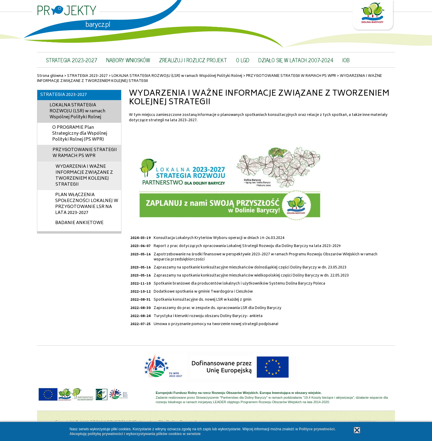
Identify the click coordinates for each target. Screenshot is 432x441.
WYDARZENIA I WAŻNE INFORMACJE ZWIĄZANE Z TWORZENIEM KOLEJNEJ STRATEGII (84, 175)
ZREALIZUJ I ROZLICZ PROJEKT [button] (193, 59)
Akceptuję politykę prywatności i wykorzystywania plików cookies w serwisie (135, 434)
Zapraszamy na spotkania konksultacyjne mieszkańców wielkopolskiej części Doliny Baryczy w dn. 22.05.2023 (251, 276)
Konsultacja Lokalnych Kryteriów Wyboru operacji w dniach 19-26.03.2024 (219, 238)
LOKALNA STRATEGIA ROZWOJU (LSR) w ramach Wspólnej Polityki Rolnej (177, 76)
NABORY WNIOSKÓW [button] (128, 59)
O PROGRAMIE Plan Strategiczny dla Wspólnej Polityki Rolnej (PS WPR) (79, 133)
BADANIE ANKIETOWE (79, 223)
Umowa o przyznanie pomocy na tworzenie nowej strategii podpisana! (216, 324)
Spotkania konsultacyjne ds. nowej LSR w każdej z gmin (203, 300)
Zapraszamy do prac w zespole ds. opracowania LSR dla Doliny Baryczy (217, 308)
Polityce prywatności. (317, 429)
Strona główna (50, 76)
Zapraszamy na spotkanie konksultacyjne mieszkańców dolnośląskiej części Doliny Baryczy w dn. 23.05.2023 (250, 268)
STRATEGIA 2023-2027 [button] (71, 59)
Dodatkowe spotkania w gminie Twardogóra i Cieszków (203, 292)
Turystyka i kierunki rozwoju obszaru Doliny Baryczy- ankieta (208, 316)
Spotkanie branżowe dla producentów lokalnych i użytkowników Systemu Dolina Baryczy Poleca (239, 284)
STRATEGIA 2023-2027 (87, 76)
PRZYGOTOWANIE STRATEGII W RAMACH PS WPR (291, 76)
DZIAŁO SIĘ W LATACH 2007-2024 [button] (296, 59)
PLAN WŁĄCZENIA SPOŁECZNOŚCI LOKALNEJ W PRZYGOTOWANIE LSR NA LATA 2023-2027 (86, 204)
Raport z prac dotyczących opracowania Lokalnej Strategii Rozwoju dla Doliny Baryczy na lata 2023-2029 (247, 246)
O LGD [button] (242, 59)
